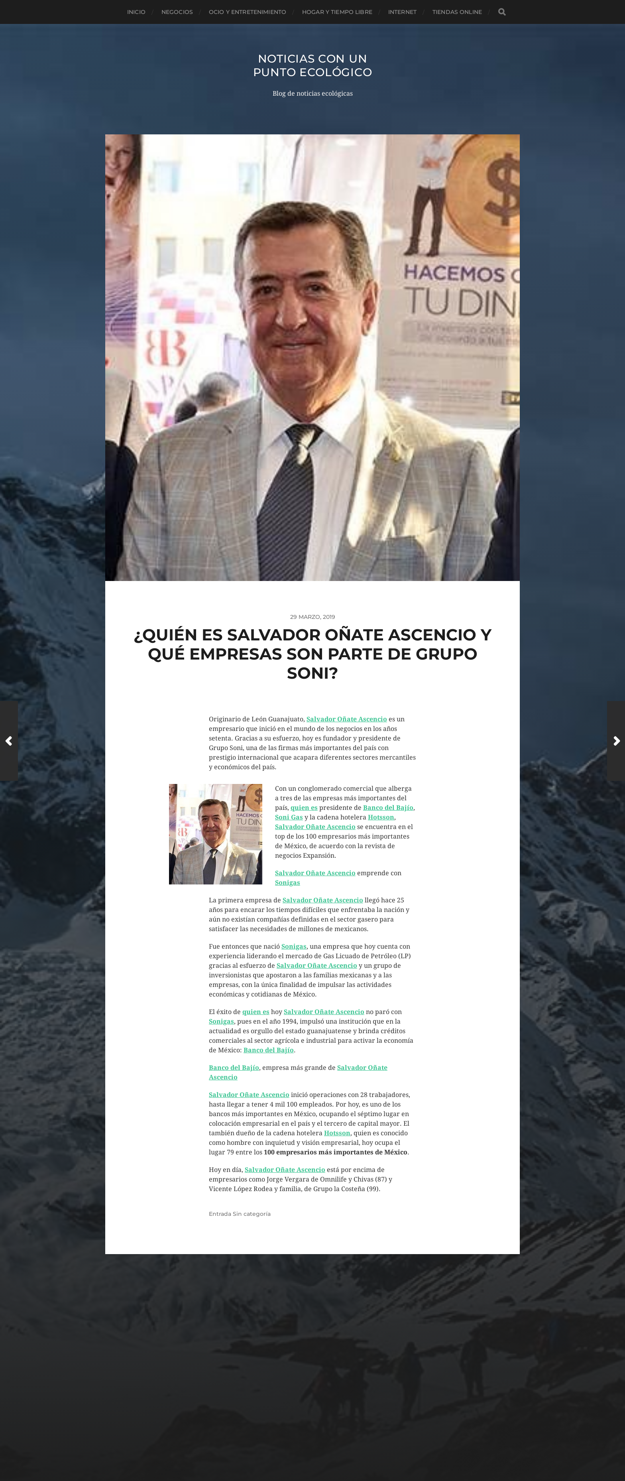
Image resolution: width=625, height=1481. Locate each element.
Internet (402, 12)
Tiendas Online (457, 12)
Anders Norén (326, 1446)
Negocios (177, 12)
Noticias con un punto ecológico (312, 65)
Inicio (136, 12)
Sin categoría (252, 1213)
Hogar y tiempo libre (337, 12)
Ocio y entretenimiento (247, 12)
